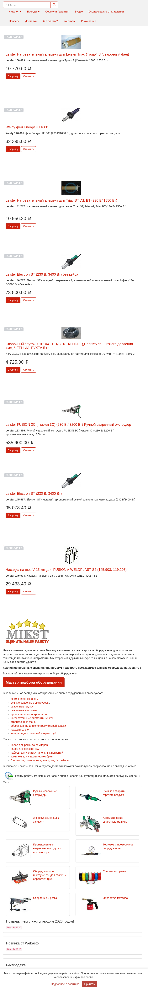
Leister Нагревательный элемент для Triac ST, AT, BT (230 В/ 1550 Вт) (61, 200)
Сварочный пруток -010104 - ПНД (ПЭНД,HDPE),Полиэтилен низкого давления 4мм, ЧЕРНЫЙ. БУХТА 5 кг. (69, 346)
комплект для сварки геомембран (32, 756)
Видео (79, 11)
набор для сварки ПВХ (25, 748)
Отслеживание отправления (106, 11)
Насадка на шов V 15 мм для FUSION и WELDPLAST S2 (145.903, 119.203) (66, 570)
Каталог (15, 11)
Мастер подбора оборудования (34, 682)
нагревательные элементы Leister (32, 718)
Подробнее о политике (65, 984)
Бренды (33, 11)
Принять (89, 984)
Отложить (28, 76)
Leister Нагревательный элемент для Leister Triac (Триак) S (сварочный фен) (67, 54)
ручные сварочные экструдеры (30, 702)
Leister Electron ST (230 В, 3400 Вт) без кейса (42, 274)
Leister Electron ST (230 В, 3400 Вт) (34, 493)
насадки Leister (20, 729)
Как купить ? (50, 21)
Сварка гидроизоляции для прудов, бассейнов (40, 760)
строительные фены (23, 721)
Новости (14, 21)
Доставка (31, 21)
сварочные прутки (22, 706)
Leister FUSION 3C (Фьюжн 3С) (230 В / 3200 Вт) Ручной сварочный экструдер (68, 424)
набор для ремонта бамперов (29, 744)
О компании (88, 21)
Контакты (69, 21)
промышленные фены (24, 698)
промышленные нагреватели (29, 714)
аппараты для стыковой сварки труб (33, 733)
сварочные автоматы (24, 710)
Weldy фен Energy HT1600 (27, 127)
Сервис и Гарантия (57, 11)
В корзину (13, 76)
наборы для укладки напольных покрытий (37, 752)
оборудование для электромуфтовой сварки (38, 725)
